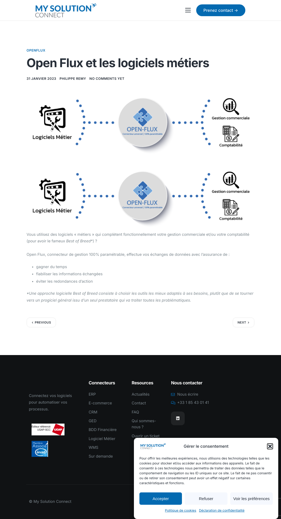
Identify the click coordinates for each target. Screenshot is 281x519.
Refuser (206, 499)
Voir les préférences (251, 499)
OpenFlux (36, 50)
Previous (43, 322)
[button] (270, 446)
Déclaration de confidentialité (222, 511)
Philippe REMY (73, 78)
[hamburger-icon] (188, 10)
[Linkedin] (178, 418)
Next (242, 322)
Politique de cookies (180, 511)
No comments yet (107, 78)
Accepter (161, 499)
